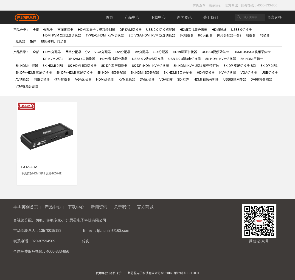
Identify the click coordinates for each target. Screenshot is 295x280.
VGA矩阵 (166, 79)
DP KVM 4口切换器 (81, 58)
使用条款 (102, 273)
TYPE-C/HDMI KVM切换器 (105, 35)
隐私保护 (115, 273)
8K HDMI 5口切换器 (82, 65)
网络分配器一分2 (229, 35)
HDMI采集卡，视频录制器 (96, 29)
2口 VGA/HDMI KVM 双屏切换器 (152, 35)
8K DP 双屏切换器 (114, 65)
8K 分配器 (205, 35)
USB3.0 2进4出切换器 (148, 58)
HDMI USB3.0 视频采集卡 (252, 51)
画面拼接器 (65, 29)
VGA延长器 (83, 79)
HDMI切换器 (206, 72)
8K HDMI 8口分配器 (178, 72)
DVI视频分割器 (261, 79)
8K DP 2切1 (269, 65)
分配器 (48, 29)
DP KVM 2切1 (53, 58)
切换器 (251, 35)
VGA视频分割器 (27, 86)
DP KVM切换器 (130, 29)
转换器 (265, 35)
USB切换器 (269, 72)
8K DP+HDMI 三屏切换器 (34, 72)
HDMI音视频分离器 (193, 29)
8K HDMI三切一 (252, 58)
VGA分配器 (102, 51)
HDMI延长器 (105, 79)
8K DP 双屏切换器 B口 (240, 65)
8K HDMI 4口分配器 (111, 72)
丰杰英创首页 (25, 207)
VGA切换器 (249, 72)
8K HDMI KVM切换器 (220, 58)
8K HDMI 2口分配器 (145, 72)
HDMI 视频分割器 (206, 79)
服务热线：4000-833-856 (259, 5)
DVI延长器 (147, 79)
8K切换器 (186, 35)
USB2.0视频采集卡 (215, 51)
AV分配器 (142, 51)
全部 (36, 29)
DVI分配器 (122, 51)
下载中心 (158, 17)
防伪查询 (199, 5)
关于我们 (210, 17)
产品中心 (132, 17)
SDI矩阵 (183, 79)
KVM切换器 (227, 72)
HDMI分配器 (52, 51)
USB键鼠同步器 (234, 79)
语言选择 (274, 17)
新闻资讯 (184, 17)
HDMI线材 (219, 29)
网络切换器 (42, 79)
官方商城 (231, 5)
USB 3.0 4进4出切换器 (184, 58)
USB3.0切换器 (241, 29)
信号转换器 (62, 79)
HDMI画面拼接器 (185, 51)
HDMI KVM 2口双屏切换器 (62, 35)
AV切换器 (22, 79)
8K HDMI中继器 (27, 65)
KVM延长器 (127, 79)
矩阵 (33, 41)
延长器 (20, 41)
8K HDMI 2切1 (53, 65)
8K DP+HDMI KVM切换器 (150, 65)
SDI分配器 (160, 51)
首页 (109, 17)
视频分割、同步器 (54, 41)
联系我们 (215, 5)
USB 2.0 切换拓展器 (160, 29)
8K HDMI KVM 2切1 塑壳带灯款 (196, 65)
